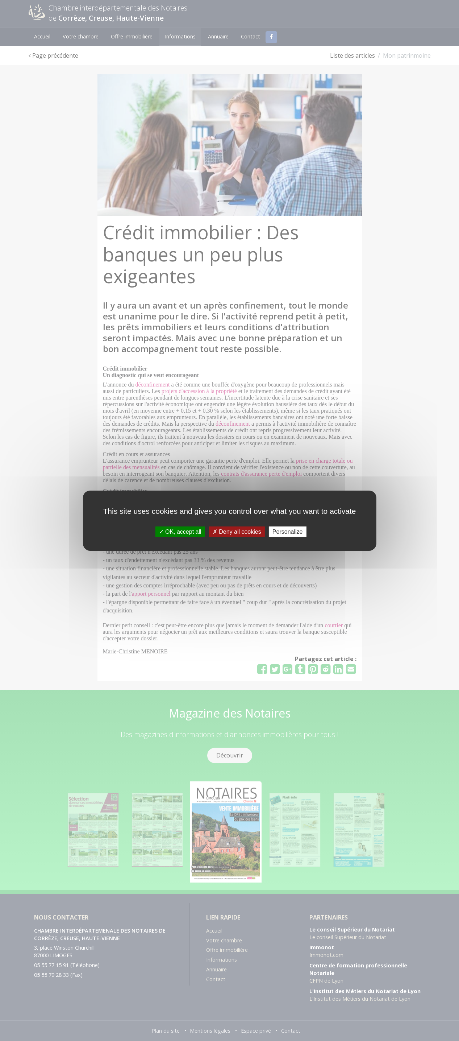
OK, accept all (180, 531)
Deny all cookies (237, 531)
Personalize (287, 531)
